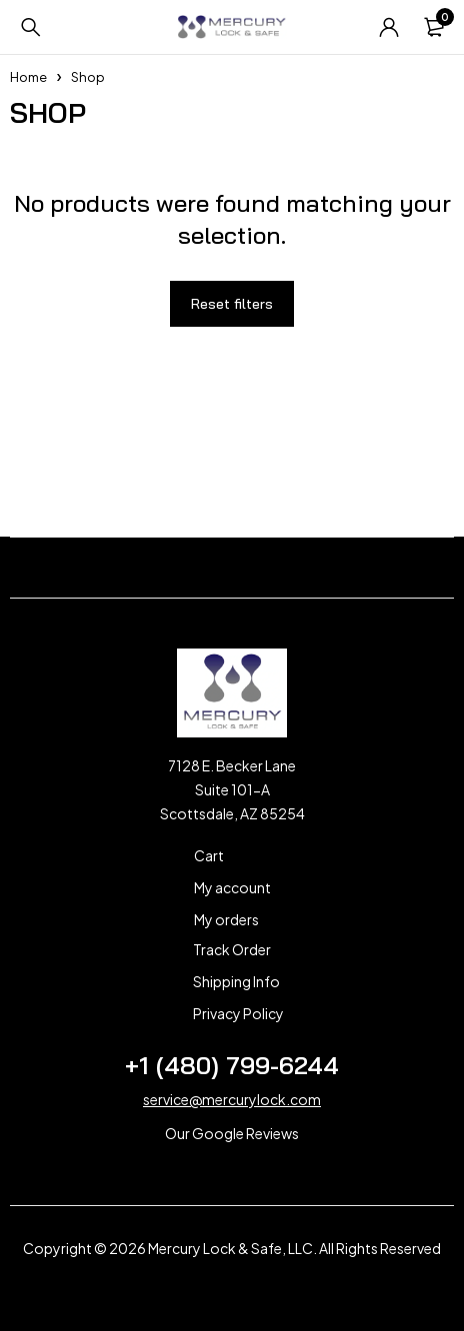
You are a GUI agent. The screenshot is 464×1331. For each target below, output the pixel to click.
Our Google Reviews (232, 1133)
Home (28, 77)
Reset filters (232, 304)
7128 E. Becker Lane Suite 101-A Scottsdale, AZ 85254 (232, 789)
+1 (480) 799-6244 (232, 1065)
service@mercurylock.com (232, 1099)
